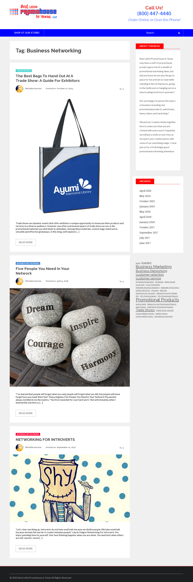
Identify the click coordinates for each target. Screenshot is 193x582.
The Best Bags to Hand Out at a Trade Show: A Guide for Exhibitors (48, 78)
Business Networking (28, 263)
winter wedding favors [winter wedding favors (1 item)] (144, 316)
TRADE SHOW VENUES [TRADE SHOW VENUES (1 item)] (165, 310)
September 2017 (149, 232)
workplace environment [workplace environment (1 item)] (163, 316)
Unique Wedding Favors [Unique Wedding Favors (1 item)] (145, 313)
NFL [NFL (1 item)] (137, 296)
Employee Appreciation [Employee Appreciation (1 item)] (145, 282)
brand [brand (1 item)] (138, 263)
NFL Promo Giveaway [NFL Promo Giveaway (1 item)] (148, 296)
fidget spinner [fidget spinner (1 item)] (170, 282)
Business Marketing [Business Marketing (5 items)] (154, 266)
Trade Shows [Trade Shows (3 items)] (145, 310)
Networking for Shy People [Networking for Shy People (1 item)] (166, 293)
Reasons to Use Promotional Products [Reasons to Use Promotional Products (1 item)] (161, 304)
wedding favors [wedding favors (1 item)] (161, 313)
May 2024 (145, 196)
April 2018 (145, 217)
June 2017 (145, 243)
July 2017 (145, 237)
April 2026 (145, 190)
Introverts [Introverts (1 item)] (155, 290)
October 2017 (147, 227)
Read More (26, 242)
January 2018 (147, 222)
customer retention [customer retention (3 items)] (150, 274)
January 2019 (147, 206)
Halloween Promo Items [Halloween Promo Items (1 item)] (170, 287)
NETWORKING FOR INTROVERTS (45, 439)
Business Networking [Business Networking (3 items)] (151, 271)
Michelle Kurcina (33, 88)
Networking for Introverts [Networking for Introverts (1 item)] (145, 293)
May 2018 (145, 211)
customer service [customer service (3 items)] (148, 278)
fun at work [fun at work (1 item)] (140, 285)
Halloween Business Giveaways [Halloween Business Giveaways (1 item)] (148, 287)
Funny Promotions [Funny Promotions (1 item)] (153, 285)
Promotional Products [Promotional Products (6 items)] (157, 299)
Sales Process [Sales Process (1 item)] (141, 307)
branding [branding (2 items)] (146, 262)
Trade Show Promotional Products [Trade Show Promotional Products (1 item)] (160, 307)
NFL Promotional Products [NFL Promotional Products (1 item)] (168, 296)
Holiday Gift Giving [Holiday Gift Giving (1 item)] (143, 290)
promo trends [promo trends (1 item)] (141, 304)
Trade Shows (24, 71)
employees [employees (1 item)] (159, 282)
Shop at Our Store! (26, 32)
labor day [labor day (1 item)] (163, 290)
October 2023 (147, 201)
